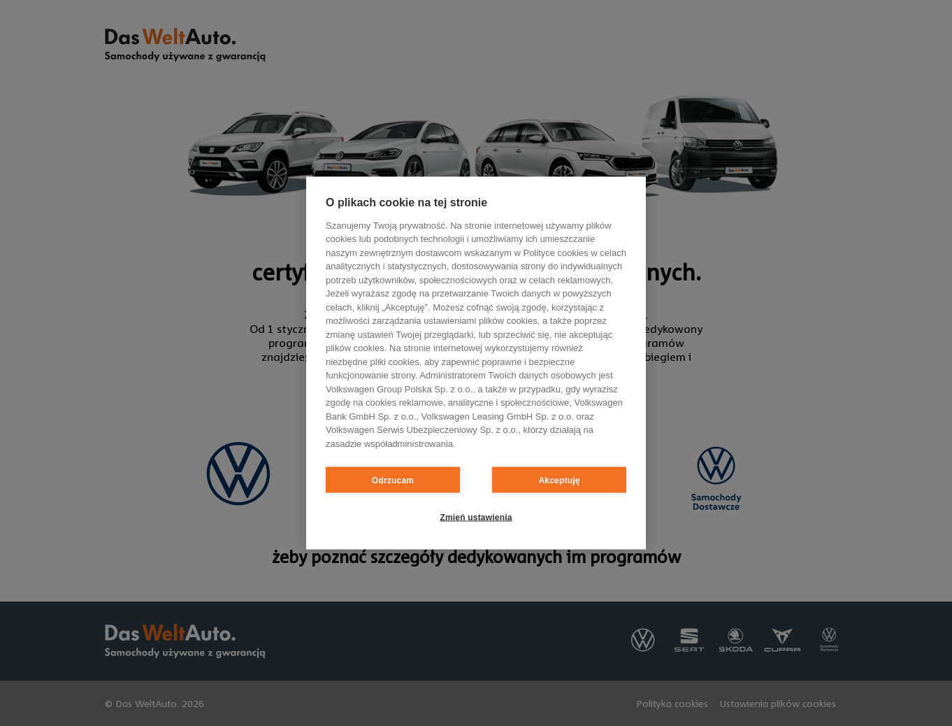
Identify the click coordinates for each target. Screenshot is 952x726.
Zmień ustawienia (476, 517)
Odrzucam (393, 480)
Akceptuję (558, 480)
